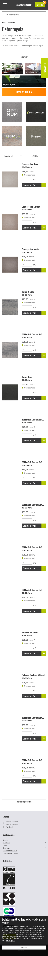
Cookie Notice (37, 939)
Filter (35, 156)
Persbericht (44, 68)
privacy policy (10, 941)
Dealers (5, 840)
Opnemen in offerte (34, 185)
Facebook (9, 827)
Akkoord (24, 947)
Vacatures (6, 843)
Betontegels (11, 22)
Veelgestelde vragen (10, 853)
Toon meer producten (24, 801)
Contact (6, 845)
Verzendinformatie (10, 850)
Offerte (41, 4)
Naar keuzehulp (24, 92)
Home (4, 22)
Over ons (6, 848)
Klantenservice (8, 835)
